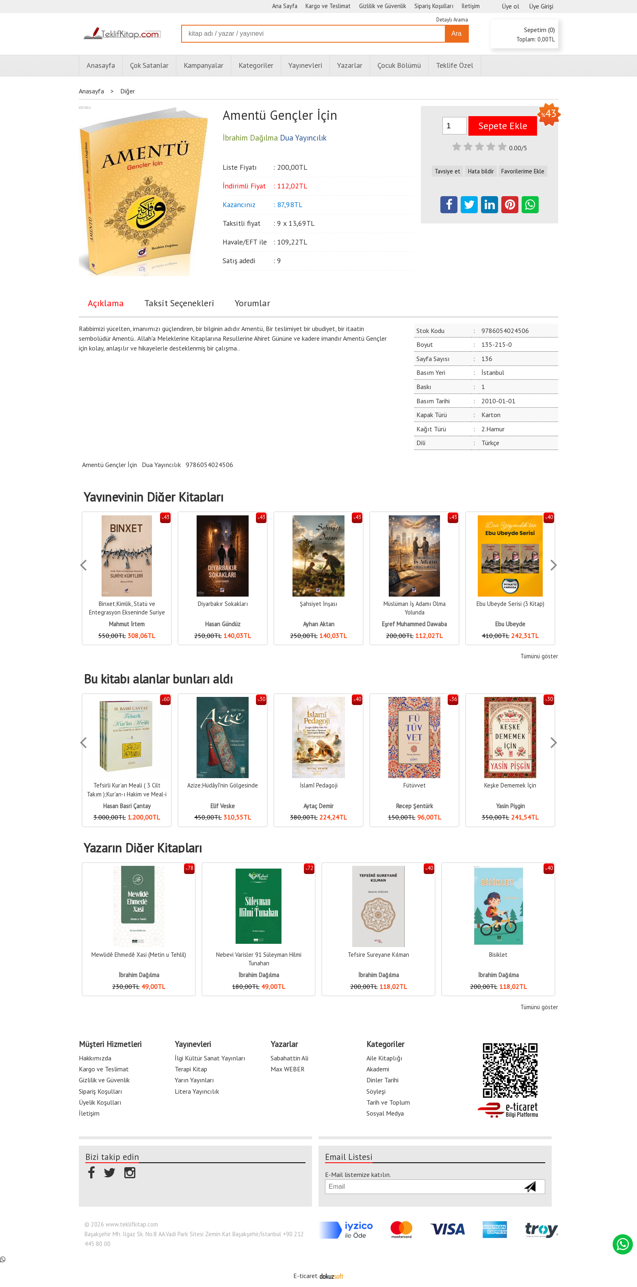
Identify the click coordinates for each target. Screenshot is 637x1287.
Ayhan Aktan (318, 624)
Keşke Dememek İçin (510, 785)
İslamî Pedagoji (319, 785)
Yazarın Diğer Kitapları (143, 848)
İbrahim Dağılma (139, 975)
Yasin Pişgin (510, 806)
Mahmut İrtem (127, 624)
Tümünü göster (539, 656)
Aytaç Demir (318, 806)
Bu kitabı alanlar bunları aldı (158, 679)
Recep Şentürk (414, 806)
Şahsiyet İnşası (318, 604)
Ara (456, 33)
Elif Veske (222, 806)
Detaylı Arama (452, 19)
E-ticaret (305, 1276)
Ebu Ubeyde (510, 624)
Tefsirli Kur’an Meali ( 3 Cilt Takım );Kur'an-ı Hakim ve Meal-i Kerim (127, 794)
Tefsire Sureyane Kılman (378, 954)
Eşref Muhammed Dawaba (414, 624)
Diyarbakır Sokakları (223, 604)
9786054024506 (209, 465)
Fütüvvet (414, 785)
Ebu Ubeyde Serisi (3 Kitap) (510, 604)
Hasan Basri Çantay (127, 806)
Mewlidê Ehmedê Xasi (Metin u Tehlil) (138, 954)
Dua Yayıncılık (161, 465)
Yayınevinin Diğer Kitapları (153, 497)
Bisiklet (498, 954)
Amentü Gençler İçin (109, 465)
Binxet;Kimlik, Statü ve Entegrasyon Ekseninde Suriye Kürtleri (127, 612)
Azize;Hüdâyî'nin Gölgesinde (222, 785)
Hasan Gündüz (222, 624)
